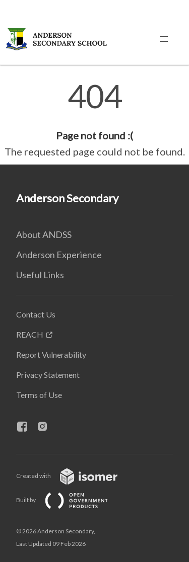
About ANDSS (44, 234)
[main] (94, 119)
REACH (29, 334)
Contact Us (35, 314)
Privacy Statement (48, 374)
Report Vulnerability (51, 354)
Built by (70, 500)
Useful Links (40, 274)
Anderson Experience (59, 254)
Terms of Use (39, 394)
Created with (75, 475)
